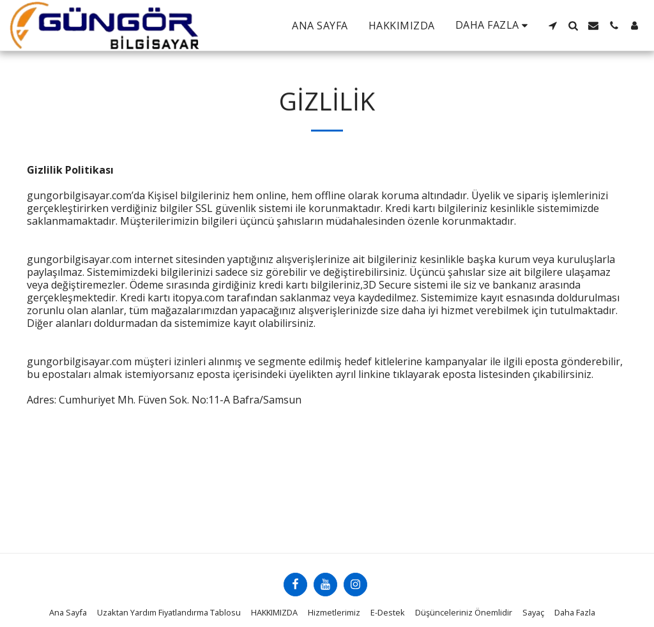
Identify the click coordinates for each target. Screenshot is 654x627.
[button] (552, 25)
